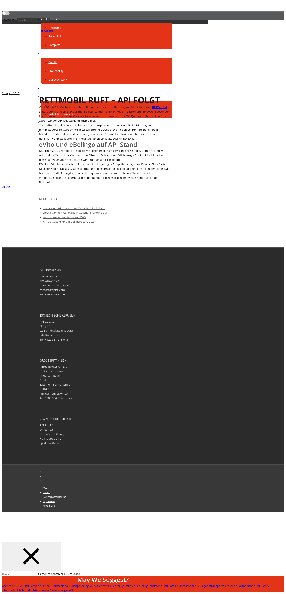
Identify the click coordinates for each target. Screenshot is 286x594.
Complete (54, 45)
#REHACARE (264, 586)
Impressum (49, 501)
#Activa (6, 586)
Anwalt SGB (49, 505)
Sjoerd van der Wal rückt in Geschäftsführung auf (75, 212)
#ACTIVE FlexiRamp (24, 586)
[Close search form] (31, 556)
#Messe (230, 586)
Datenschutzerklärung (54, 496)
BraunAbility (56, 71)
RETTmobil (159, 107)
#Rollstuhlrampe (38, 590)
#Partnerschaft (246, 586)
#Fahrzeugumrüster (147, 586)
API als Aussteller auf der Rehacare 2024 (69, 221)
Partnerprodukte (54, 53)
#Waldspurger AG (61, 590)
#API (41, 586)
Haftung (47, 492)
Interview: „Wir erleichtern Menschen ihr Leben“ (74, 208)
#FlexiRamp (168, 586)
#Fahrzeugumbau (121, 586)
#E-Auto (95, 586)
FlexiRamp (55, 27)
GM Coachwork (58, 79)
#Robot (22, 590)
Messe (6, 186)
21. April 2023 (11, 93)
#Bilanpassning (79, 586)
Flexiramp (47, 31)
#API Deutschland (56, 586)
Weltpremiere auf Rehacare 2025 (64, 217)
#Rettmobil (9, 590)
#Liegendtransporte (211, 586)
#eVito (105, 586)
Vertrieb (47, 88)
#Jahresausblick (187, 586)
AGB (45, 487)
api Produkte (50, 19)
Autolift (53, 62)
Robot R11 (55, 36)
